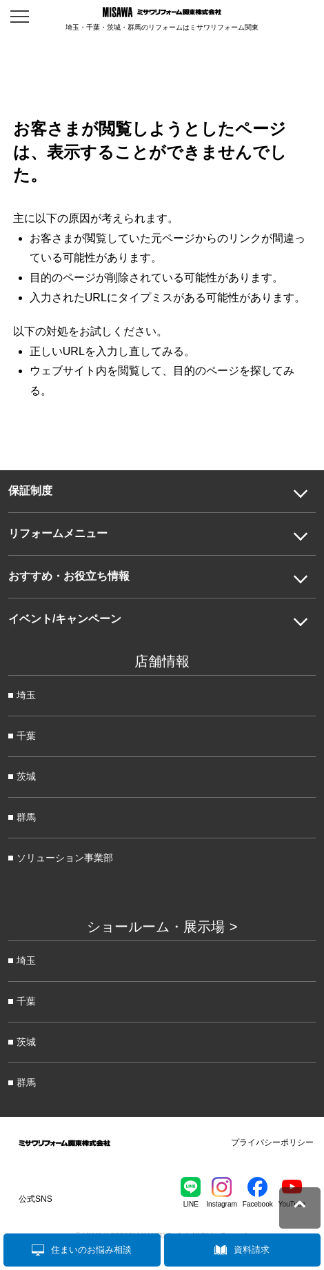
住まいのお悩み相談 (91, 1249)
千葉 (26, 735)
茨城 (26, 776)
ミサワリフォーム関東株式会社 (64, 1145)
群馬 (26, 817)
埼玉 (26, 694)
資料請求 (252, 1249)
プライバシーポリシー (272, 1142)
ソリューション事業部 (65, 857)
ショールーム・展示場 (156, 927)
